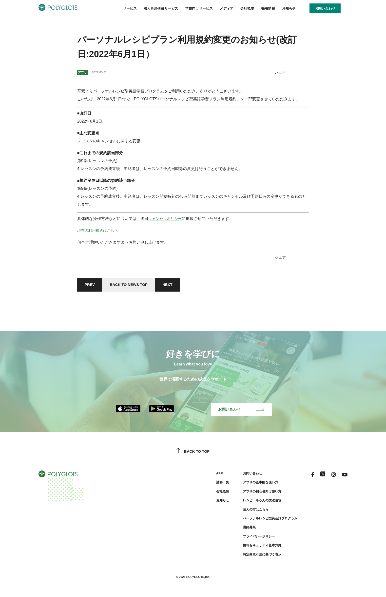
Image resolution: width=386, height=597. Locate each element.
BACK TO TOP (193, 453)
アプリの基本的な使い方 (255, 484)
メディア (226, 8)
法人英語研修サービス (161, 8)
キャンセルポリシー (166, 218)
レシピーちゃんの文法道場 (257, 502)
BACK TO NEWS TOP (132, 285)
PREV (90, 285)
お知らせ (289, 8)
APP (212, 475)
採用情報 (268, 8)
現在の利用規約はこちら (99, 230)
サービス (130, 8)
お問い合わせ (241, 411)
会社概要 (247, 8)
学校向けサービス (199, 8)
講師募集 (243, 529)
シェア (280, 72)
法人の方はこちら (250, 511)
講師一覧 (216, 484)
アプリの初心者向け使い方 (257, 493)
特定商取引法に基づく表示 (257, 556)
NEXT (172, 285)
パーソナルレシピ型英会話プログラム (265, 520)
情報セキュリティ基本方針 (257, 547)
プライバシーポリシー (253, 538)
